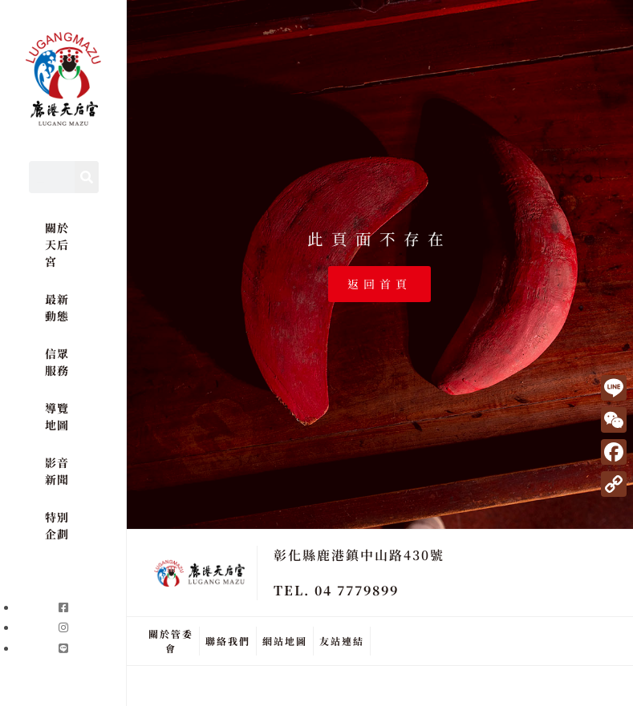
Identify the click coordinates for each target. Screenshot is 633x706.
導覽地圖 (56, 416)
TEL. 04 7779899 (336, 590)
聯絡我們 (227, 641)
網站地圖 (284, 641)
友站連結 (341, 641)
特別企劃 (56, 525)
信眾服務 (56, 361)
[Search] (87, 177)
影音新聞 (56, 470)
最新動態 (56, 307)
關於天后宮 (56, 244)
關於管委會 (170, 641)
